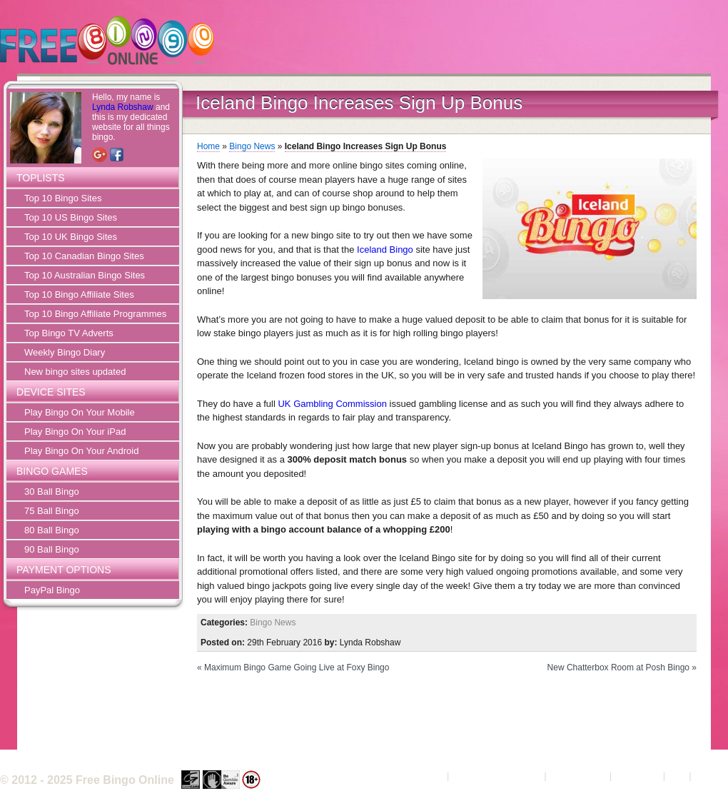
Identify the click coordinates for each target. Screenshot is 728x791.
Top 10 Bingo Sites (62, 198)
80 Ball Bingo (51, 530)
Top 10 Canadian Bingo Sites (84, 256)
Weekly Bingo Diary (64, 352)
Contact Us (637, 775)
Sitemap (711, 775)
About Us (425, 775)
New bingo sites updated (75, 371)
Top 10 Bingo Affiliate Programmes (95, 313)
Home (208, 146)
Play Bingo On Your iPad (75, 431)
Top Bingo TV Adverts (68, 333)
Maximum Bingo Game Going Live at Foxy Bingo (296, 667)
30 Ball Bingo (51, 491)
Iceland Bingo (385, 249)
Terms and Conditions (497, 775)
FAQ (677, 775)
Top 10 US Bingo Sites (70, 217)
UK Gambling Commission (332, 403)
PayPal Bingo (52, 590)
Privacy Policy (578, 775)
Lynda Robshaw (122, 107)
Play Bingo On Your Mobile (79, 412)
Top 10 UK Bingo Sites (70, 236)
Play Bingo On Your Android (81, 450)
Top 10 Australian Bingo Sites (84, 275)
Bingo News (252, 146)
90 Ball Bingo (51, 549)
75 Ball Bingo (51, 510)
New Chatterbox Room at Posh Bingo (618, 667)
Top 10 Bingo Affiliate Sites (79, 294)
